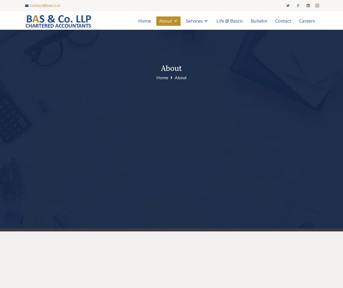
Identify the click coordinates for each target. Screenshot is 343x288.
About (165, 21)
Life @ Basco (229, 21)
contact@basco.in (45, 5)
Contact (283, 21)
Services (194, 21)
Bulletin (259, 21)
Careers (307, 21)
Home (144, 21)
